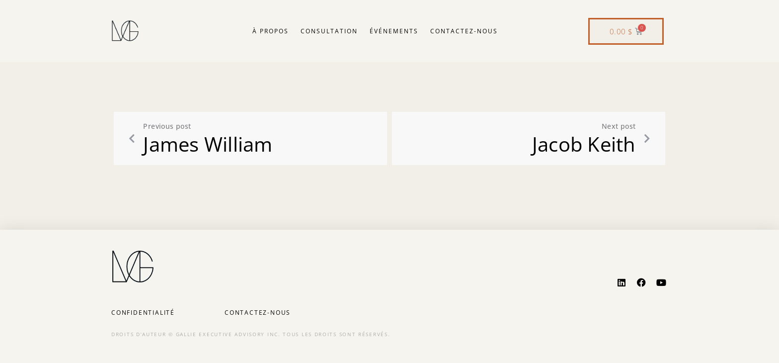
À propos (270, 31)
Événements (394, 31)
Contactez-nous (464, 31)
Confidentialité (143, 312)
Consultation (329, 31)
